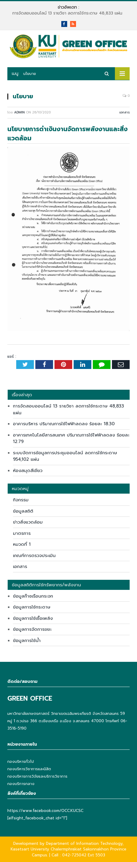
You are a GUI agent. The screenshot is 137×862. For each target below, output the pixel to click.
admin (19, 112)
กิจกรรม (21, 500)
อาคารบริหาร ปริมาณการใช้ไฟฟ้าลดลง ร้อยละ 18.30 (64, 423)
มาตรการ (22, 533)
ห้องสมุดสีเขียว (27, 470)
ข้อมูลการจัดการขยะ (32, 629)
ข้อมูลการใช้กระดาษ (31, 607)
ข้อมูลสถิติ (23, 511)
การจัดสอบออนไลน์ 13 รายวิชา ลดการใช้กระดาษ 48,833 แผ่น (67, 13)
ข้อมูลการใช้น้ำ (27, 640)
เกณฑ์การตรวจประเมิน (34, 555)
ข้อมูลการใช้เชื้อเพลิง (33, 618)
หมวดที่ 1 (22, 544)
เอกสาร (124, 112)
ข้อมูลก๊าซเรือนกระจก (33, 596)
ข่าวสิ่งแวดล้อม (28, 522)
